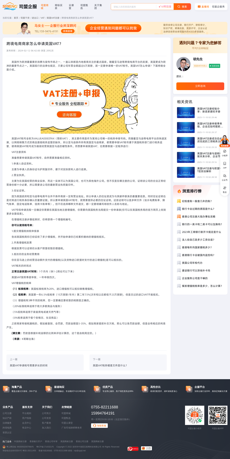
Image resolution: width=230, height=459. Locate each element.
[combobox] (133, 6)
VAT (42, 17)
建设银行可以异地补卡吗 (196, 270)
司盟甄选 (66, 418)
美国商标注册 (66, 441)
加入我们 (46, 427)
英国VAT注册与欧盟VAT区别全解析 (210, 170)
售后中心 (26, 427)
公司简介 (46, 413)
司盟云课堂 (67, 423)
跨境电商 (7, 427)
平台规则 (26, 413)
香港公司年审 (51, 441)
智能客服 (99, 426)
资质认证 (7, 432)
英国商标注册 (97, 441)
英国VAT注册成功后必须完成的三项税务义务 (210, 140)
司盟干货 (25, 17)
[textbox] (133, 7)
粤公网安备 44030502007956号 (20, 447)
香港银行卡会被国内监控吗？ (198, 255)
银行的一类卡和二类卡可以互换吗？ (202, 224)
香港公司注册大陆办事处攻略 (198, 216)
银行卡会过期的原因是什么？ (198, 208)
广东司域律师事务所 (72, 427)
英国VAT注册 (53, 17)
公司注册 (7, 413)
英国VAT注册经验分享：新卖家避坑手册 (208, 110)
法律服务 (7, 423)
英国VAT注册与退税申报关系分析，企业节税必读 (210, 155)
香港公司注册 (82, 441)
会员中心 (26, 423)
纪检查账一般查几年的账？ (197, 201)
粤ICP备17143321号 (45, 447)
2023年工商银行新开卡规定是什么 (201, 231)
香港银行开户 (36, 441)
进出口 (35, 17)
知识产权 (7, 418)
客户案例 (46, 423)
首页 (16, 17)
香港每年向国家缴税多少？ (197, 247)
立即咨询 (200, 86)
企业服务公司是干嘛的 (195, 278)
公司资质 (46, 418)
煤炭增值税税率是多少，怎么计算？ (202, 285)
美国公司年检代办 (192, 262)
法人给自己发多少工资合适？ (198, 239)
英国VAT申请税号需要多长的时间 (29, 365)
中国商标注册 (20, 441)
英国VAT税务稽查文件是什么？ (110, 365)
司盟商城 (66, 413)
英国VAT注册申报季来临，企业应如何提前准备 (210, 125)
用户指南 (26, 418)
